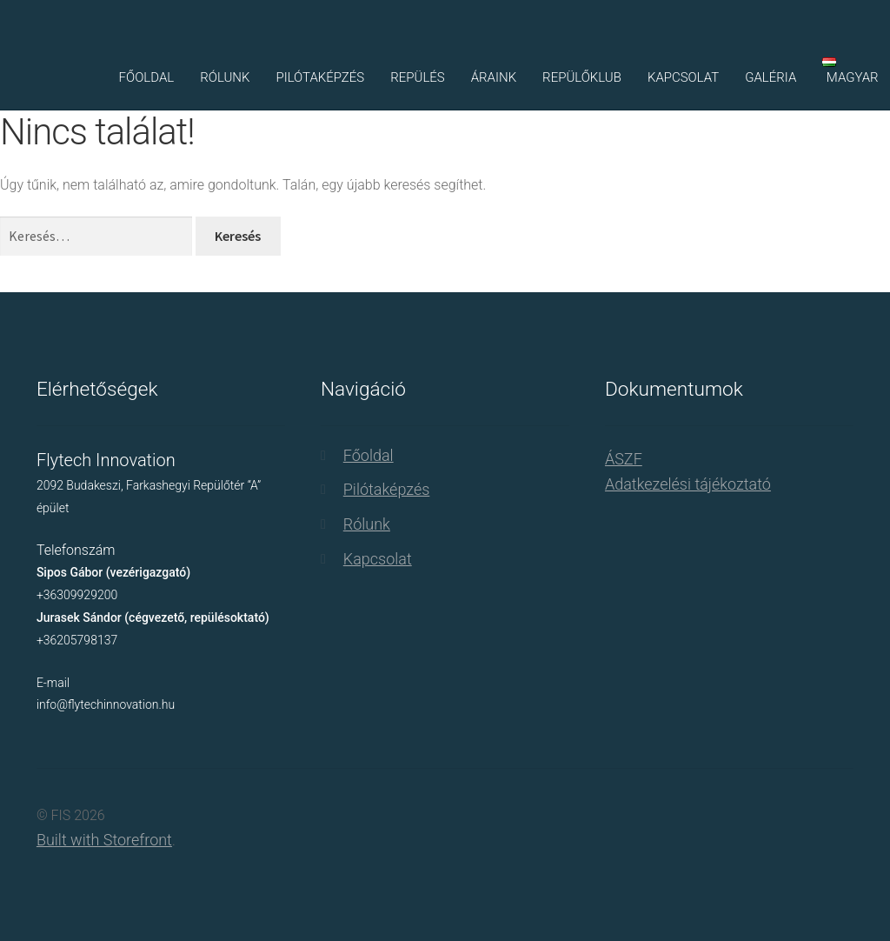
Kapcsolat (683, 77)
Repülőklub (581, 77)
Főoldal (147, 77)
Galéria (770, 77)
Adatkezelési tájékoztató (688, 484)
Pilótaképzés (320, 77)
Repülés (417, 77)
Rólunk (224, 77)
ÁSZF (623, 459)
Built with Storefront (104, 840)
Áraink (493, 77)
